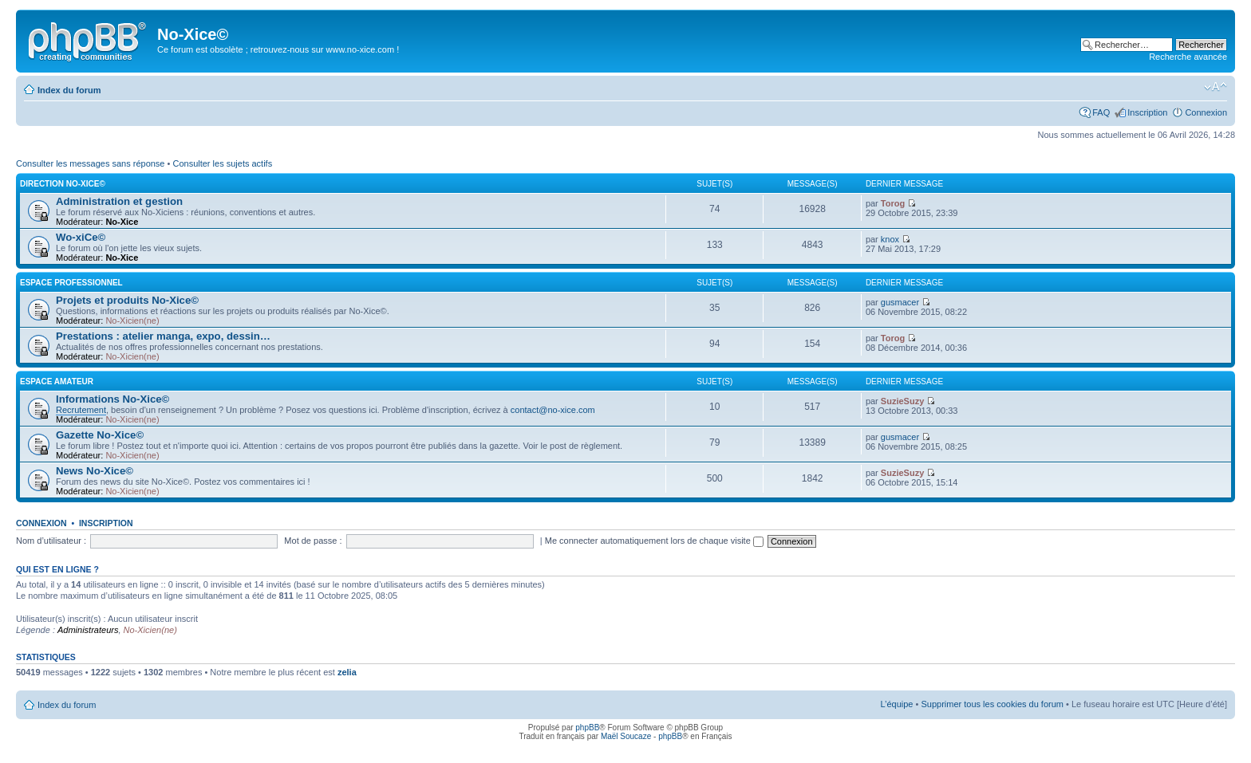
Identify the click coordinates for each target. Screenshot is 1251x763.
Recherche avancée (1188, 56)
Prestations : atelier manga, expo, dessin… (163, 336)
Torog (893, 203)
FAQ (1101, 112)
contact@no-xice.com (553, 410)
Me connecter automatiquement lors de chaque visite (654, 540)
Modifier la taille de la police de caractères (1215, 87)
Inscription (1147, 112)
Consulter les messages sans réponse (90, 163)
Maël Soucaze (626, 736)
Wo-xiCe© (80, 237)
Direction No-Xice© (62, 183)
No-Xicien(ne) (132, 320)
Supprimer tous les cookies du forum (992, 704)
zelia (347, 672)
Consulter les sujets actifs (222, 163)
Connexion (1206, 112)
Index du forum (69, 90)
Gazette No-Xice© (100, 435)
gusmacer (900, 302)
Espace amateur (56, 381)
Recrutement (81, 410)
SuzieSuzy (902, 401)
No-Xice (121, 221)
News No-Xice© (94, 471)
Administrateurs (87, 630)
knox (890, 239)
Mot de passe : (312, 540)
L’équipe (896, 704)
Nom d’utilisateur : (51, 540)
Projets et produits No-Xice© (127, 300)
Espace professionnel (71, 282)
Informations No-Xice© (112, 399)
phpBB (587, 727)
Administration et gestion (119, 201)
